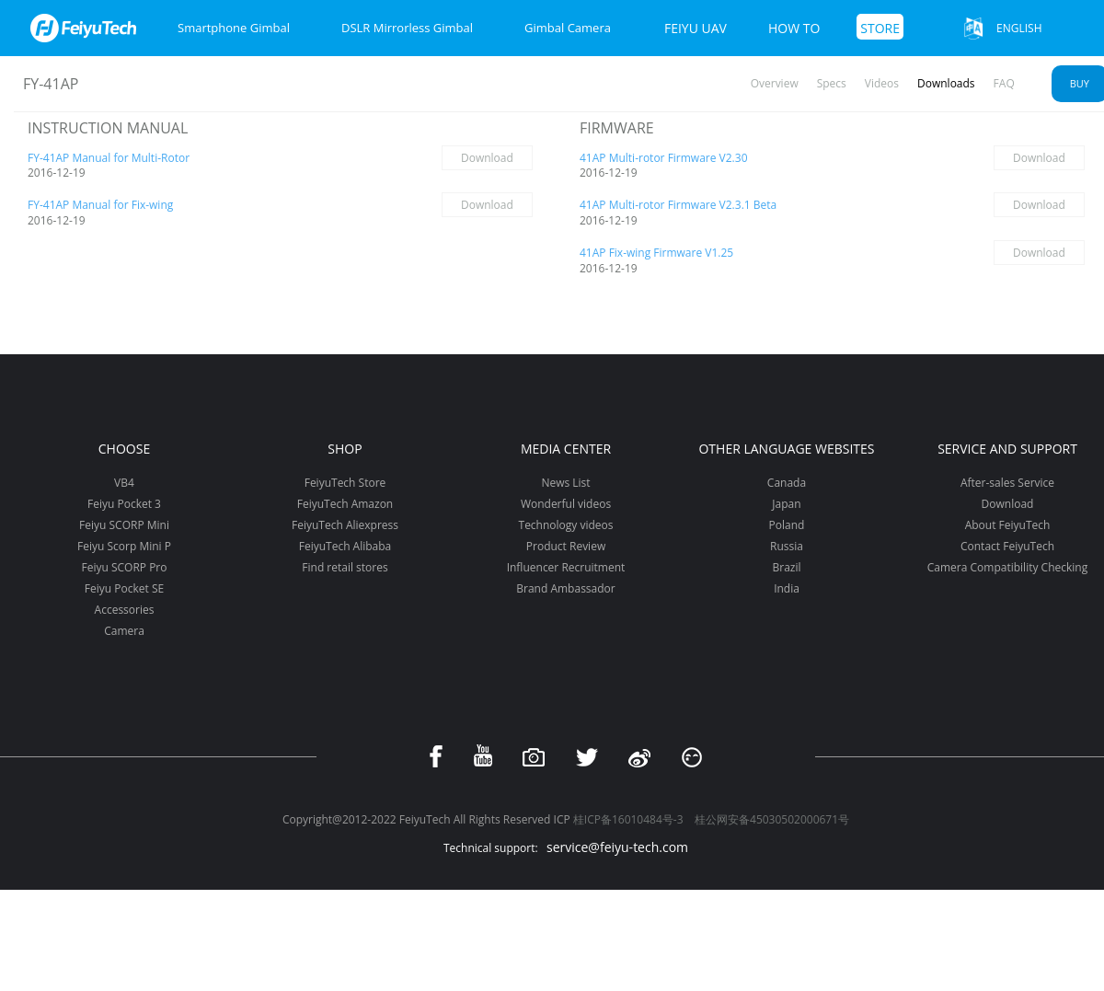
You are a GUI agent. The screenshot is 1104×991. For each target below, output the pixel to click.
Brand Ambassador (565, 588)
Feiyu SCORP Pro (124, 567)
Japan (786, 504)
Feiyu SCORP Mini (124, 525)
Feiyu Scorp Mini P (124, 546)
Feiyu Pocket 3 (124, 504)
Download (487, 158)
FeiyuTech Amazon (345, 504)
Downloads (946, 83)
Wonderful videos (566, 504)
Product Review (565, 546)
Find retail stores (344, 567)
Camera (124, 631)
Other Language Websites (786, 448)
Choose (124, 448)
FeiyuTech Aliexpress (345, 525)
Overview (775, 83)
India (786, 588)
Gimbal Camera (567, 27)
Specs (831, 83)
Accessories (125, 609)
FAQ (1004, 83)
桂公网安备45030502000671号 (772, 819)
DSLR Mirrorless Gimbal (407, 27)
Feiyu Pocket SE (124, 588)
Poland (787, 525)
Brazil (786, 567)
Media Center (566, 448)
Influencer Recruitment (566, 567)
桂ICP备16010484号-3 (628, 819)
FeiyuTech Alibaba (345, 546)
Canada (786, 482)
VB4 (124, 482)
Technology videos (566, 525)
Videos (882, 83)
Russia (786, 546)
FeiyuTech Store (345, 482)
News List (565, 482)
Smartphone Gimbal (234, 27)
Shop (345, 448)
